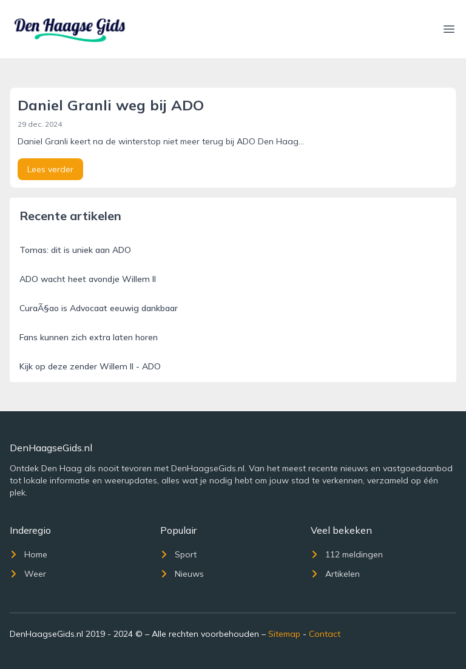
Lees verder (50, 169)
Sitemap (284, 633)
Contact (324, 633)
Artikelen (335, 573)
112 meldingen (347, 554)
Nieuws (182, 573)
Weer (28, 573)
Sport (178, 554)
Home (28, 554)
